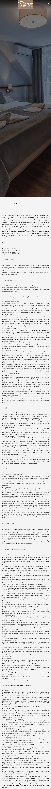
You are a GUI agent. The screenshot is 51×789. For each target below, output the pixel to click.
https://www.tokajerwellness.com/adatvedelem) (25, 669)
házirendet (4, 583)
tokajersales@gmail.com (9, 226)
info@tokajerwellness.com (40, 224)
